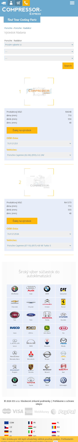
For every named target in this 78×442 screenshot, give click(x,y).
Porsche (8, 28)
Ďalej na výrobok (22, 130)
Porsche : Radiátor (22, 28)
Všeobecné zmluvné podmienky (35, 401)
